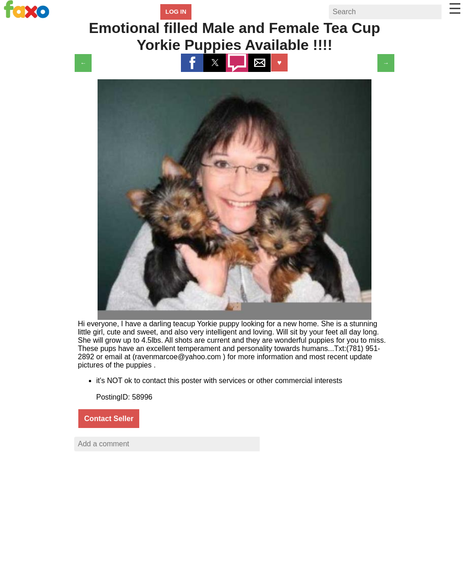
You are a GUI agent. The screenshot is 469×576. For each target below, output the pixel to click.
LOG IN (175, 11)
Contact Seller (109, 418)
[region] (234, 517)
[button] (192, 63)
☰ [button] (455, 8)
